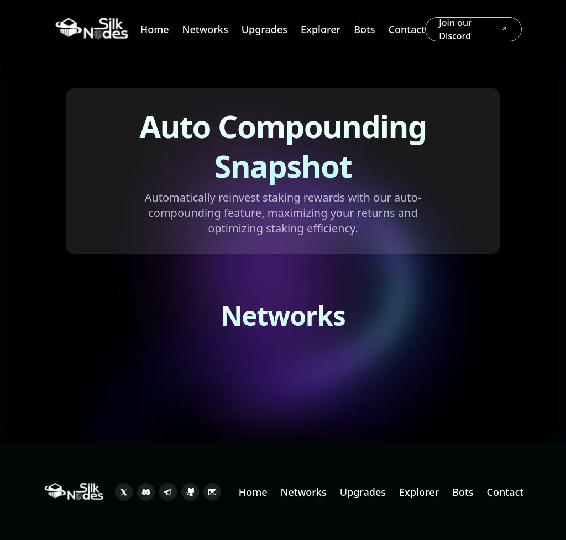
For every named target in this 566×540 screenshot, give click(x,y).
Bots (364, 29)
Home (154, 29)
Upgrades (264, 29)
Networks (205, 29)
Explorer (320, 29)
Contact (407, 29)
